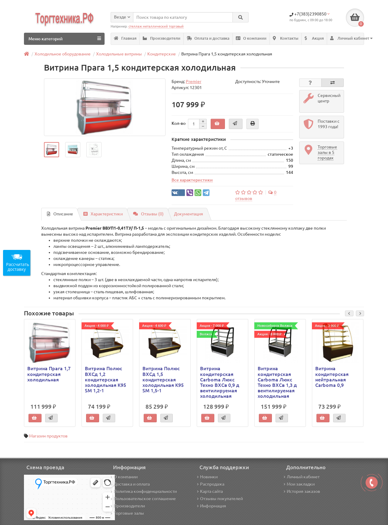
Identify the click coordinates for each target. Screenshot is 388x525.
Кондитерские (161, 54)
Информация (211, 505)
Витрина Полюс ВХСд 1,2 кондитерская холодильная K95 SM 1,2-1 (105, 379)
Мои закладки (299, 484)
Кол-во (179, 123)
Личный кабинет (301, 476)
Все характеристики (192, 180)
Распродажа (210, 484)
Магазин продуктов (48, 436)
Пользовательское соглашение (143, 498)
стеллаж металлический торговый (156, 26)
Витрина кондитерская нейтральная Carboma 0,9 (332, 377)
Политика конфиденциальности (144, 491)
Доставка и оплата (130, 484)
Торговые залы (127, 513)
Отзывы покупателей (220, 498)
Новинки (207, 476)
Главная (125, 38)
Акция (314, 38)
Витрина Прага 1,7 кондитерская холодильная (49, 374)
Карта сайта (210, 491)
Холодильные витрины (119, 54)
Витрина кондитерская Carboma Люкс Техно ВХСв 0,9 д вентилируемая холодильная (219, 382)
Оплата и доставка (208, 38)
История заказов (302, 491)
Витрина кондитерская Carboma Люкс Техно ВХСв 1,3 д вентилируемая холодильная (277, 382)
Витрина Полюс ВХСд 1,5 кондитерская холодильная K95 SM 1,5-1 (163, 379)
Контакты (285, 38)
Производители (161, 38)
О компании (251, 38)
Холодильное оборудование (63, 54)
